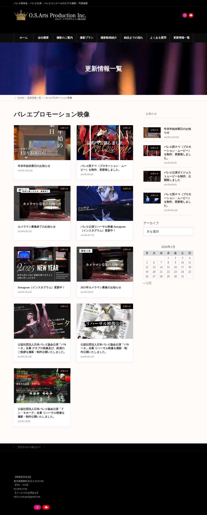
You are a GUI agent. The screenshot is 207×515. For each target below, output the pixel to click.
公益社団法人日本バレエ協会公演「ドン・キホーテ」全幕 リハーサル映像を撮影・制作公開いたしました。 (41, 413)
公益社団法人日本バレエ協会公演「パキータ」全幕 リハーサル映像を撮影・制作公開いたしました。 (105, 348)
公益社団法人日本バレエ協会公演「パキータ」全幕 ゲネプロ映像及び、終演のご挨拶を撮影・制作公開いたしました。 (42, 348)
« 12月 (147, 283)
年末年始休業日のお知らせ (34, 166)
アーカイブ (151, 223)
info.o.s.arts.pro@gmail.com (27, 496)
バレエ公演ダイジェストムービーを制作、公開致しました (177, 176)
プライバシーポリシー (29, 447)
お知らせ (151, 113)
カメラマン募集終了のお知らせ (37, 226)
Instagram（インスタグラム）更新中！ (41, 287)
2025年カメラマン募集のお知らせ (101, 287)
